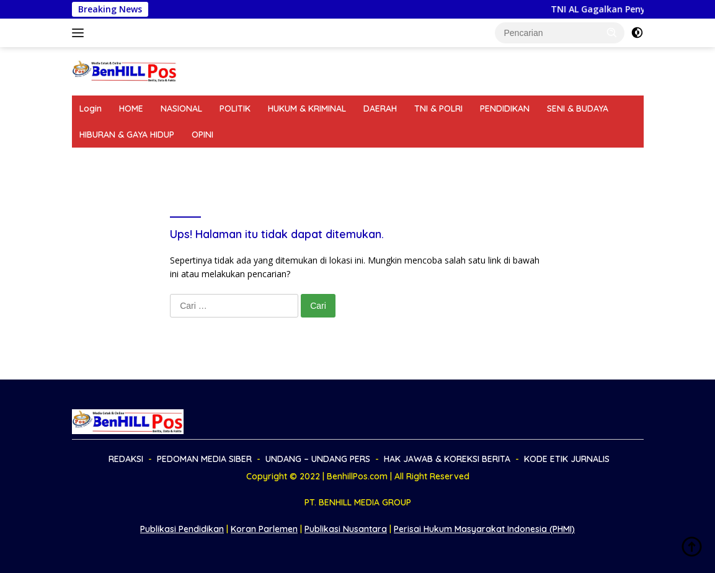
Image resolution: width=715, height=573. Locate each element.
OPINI (202, 134)
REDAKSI (96, 160)
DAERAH (380, 108)
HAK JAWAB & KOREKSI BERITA (429, 160)
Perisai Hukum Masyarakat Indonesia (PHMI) (484, 529)
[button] (612, 32)
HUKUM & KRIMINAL (307, 108)
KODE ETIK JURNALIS (552, 160)
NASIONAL (181, 108)
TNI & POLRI (438, 108)
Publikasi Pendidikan (182, 529)
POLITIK (235, 108)
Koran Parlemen (264, 529)
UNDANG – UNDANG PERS (296, 160)
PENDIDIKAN (505, 108)
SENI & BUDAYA (577, 108)
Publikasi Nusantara (345, 529)
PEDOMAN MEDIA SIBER (178, 160)
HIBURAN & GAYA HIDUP (126, 134)
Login (90, 108)
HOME (131, 108)
